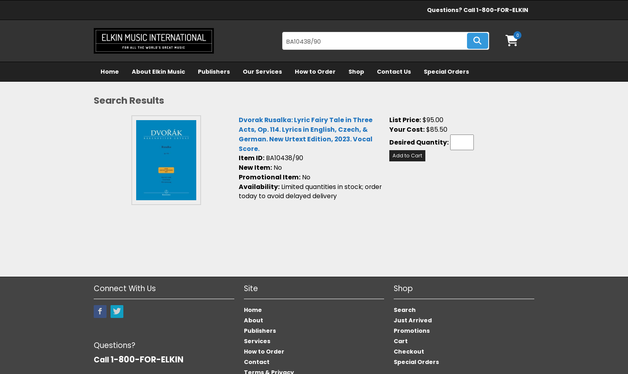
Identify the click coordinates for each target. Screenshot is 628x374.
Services (257, 341)
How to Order (315, 72)
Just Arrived (413, 320)
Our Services (262, 72)
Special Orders (446, 72)
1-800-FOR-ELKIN (502, 10)
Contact (257, 362)
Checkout (409, 352)
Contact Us (394, 72)
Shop (356, 72)
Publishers (214, 72)
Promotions (412, 331)
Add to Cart (407, 155)
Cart (401, 341)
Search (405, 310)
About (253, 320)
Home (110, 72)
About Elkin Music (158, 72)
